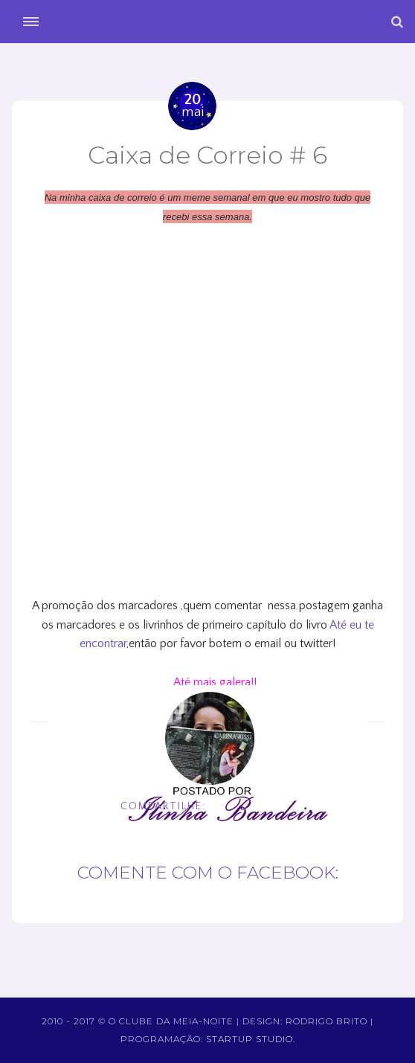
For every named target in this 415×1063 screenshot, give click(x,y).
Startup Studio (249, 1038)
